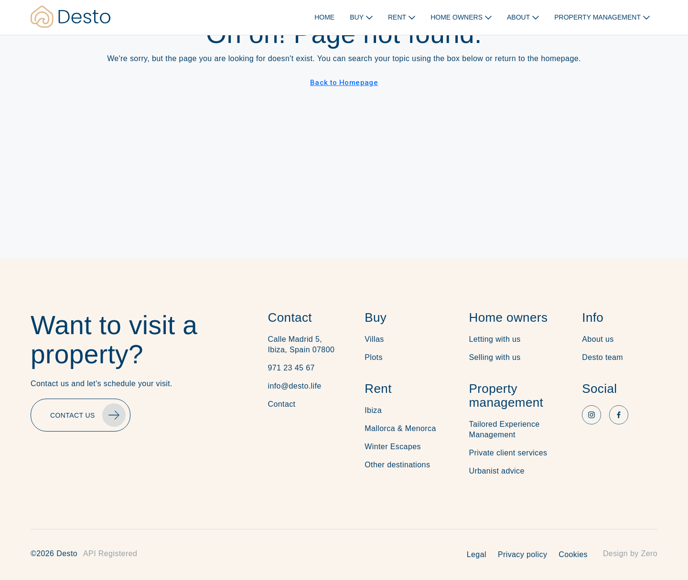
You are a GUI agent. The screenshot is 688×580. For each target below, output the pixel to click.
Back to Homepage (344, 82)
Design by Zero (630, 553)
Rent (378, 388)
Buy (376, 317)
